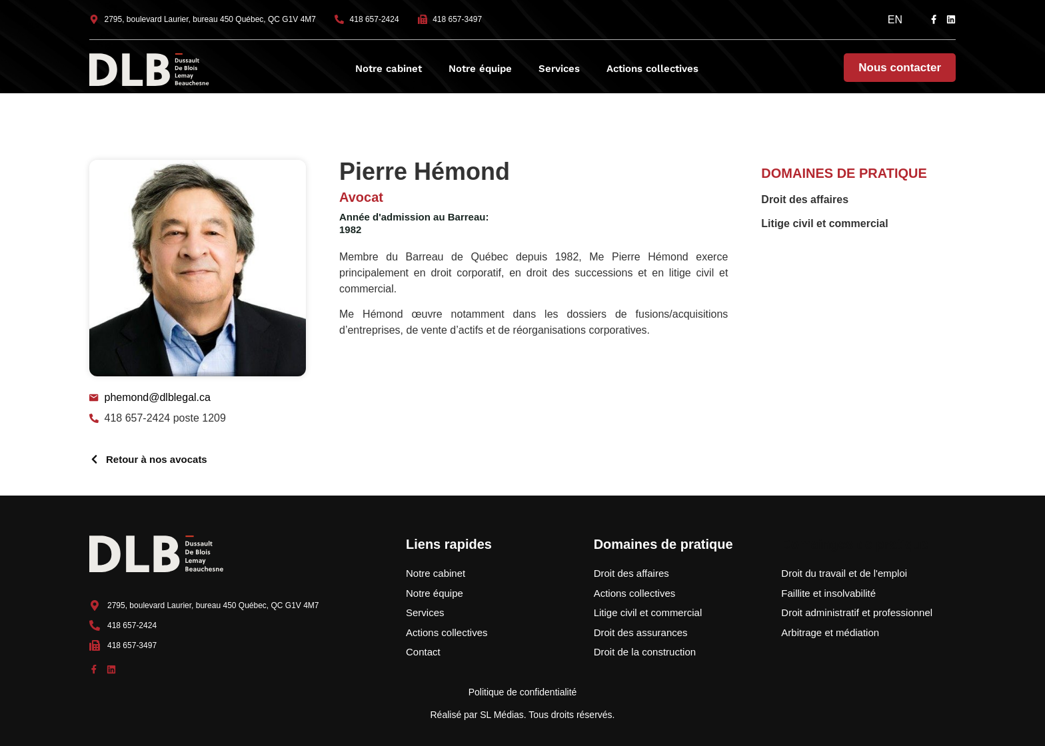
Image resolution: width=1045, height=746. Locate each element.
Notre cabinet (388, 69)
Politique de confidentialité (523, 692)
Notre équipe (480, 69)
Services (559, 69)
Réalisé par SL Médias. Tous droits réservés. (522, 714)
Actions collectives (652, 69)
